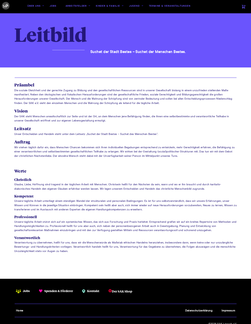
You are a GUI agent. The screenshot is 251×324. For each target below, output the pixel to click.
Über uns (34, 5)
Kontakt (93, 291)
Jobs (53, 5)
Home (19, 310)
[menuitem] (34, 6)
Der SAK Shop (122, 291)
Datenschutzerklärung (198, 310)
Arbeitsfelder (76, 5)
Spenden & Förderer (58, 291)
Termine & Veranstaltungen (170, 5)
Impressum (228, 310)
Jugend (134, 5)
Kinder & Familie (108, 5)
